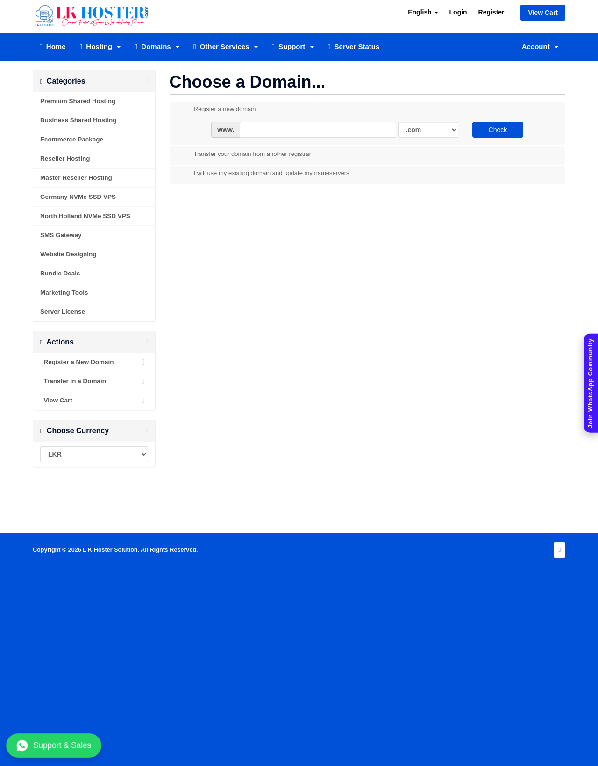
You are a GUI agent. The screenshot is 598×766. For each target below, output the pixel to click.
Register (491, 12)
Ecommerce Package (71, 139)
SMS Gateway (61, 235)
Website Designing (68, 254)
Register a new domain (217, 110)
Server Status (354, 46)
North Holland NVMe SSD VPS (85, 215)
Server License (62, 311)
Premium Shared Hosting (77, 101)
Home (53, 46)
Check (498, 130)
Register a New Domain (94, 362)
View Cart (543, 12)
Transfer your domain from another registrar (245, 154)
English (423, 12)
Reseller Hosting (65, 158)
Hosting (100, 46)
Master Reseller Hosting (76, 177)
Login (458, 12)
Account (540, 46)
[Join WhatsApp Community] (591, 383)
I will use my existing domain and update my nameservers (264, 174)
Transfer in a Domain (94, 381)
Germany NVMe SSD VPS (78, 196)
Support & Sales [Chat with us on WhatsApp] (53, 745)
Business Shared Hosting (78, 120)
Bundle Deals (60, 273)
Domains (157, 46)
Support (293, 46)
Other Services (225, 46)
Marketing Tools (64, 292)
